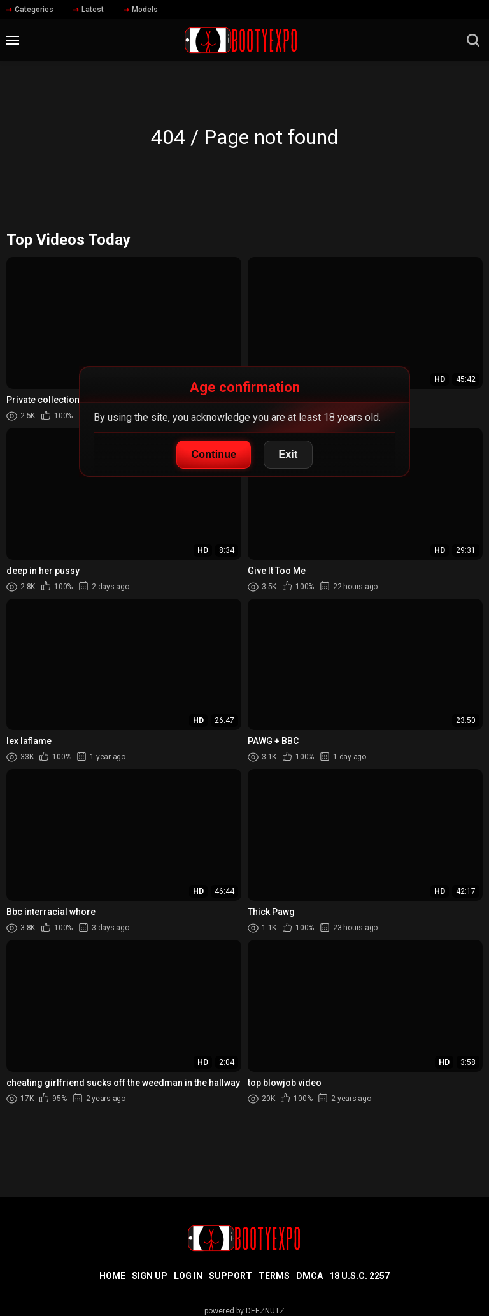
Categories (29, 9)
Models (141, 9)
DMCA (309, 1276)
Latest (88, 9)
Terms (274, 1276)
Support (230, 1276)
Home (112, 1276)
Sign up (149, 1276)
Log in (188, 1276)
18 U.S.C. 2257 (359, 1276)
